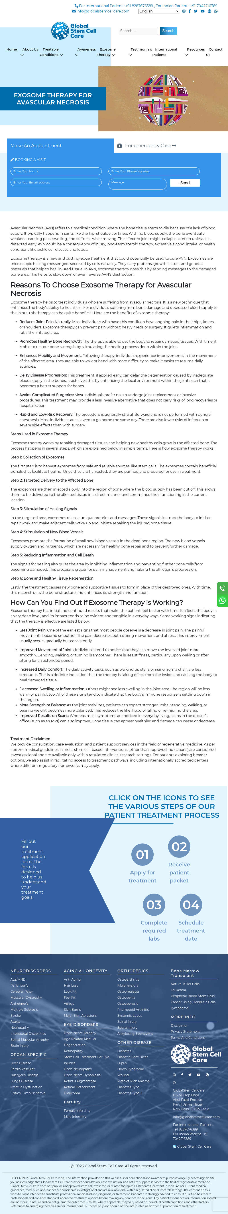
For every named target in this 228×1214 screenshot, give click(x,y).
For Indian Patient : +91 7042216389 (187, 6)
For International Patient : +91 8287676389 (116, 6)
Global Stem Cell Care (192, 1147)
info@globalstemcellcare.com (103, 11)
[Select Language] (158, 11)
